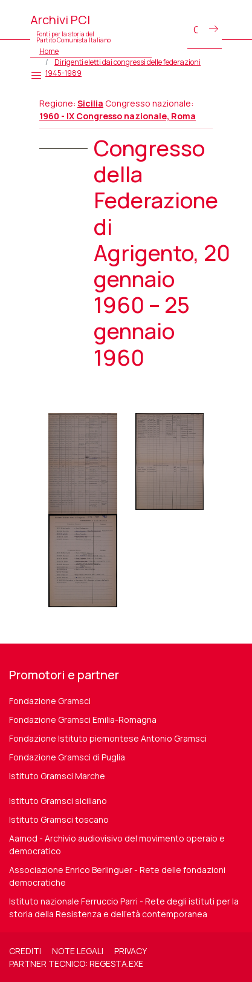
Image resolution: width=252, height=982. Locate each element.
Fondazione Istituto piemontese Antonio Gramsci (108, 738)
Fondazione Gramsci (50, 701)
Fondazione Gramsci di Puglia (67, 757)
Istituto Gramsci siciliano (58, 800)
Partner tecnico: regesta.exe (76, 963)
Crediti (25, 951)
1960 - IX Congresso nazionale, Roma (117, 116)
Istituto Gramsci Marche (57, 776)
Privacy (130, 951)
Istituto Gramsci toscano (59, 819)
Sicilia (90, 103)
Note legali (77, 951)
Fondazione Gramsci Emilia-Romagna (83, 719)
